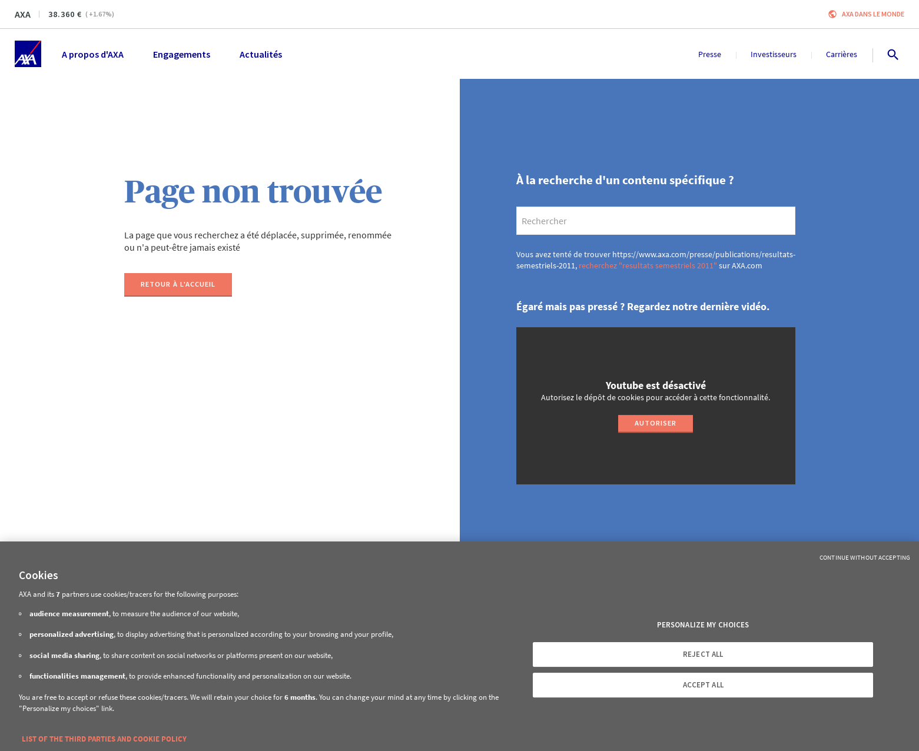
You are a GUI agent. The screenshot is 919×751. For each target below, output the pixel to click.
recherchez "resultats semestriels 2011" (648, 265)
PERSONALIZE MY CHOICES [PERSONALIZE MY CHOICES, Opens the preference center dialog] (703, 625)
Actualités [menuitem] (261, 54)
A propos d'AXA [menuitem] (93, 54)
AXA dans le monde (873, 13)
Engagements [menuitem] (181, 54)
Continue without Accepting (865, 557)
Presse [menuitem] (709, 54)
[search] (655, 221)
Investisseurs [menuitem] (774, 54)
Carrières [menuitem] (841, 54)
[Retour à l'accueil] (178, 285)
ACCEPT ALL (703, 685)
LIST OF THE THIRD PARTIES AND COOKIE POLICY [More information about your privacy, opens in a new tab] (104, 739)
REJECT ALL (703, 654)
